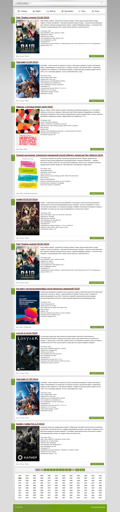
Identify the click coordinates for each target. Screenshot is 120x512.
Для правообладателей (98, 507)
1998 (34, 480)
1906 (100, 485)
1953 (63, 493)
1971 (49, 497)
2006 (27, 485)
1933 (78, 493)
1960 (63, 475)
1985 (41, 488)
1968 (56, 480)
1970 (56, 475)
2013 (19, 493)
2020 (19, 475)
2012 (19, 495)
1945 (70, 488)
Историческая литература (30, 193)
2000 (34, 475)
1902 (100, 495)
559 (77, 469)
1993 (34, 493)
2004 (27, 490)
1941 (70, 497)
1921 (85, 497)
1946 (70, 485)
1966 (56, 485)
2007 (27, 483)
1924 (85, 490)
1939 (78, 478)
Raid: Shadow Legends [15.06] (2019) (32, 17)
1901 (100, 497)
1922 (85, 495)
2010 (27, 475)
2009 (27, 478)
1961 (56, 497)
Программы (68, 11)
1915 (92, 488)
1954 (63, 490)
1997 (34, 483)
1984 (41, 490)
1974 (49, 490)
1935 (78, 488)
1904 (100, 490)
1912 (92, 495)
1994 (34, 490)
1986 (41, 485)
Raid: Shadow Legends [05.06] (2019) (32, 244)
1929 (85, 478)
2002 (27, 495)
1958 (63, 480)
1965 (56, 488)
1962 (56, 495)
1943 (70, 493)
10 (69, 469)
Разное (27, 56)
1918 (92, 480)
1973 (49, 493)
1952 (63, 495)
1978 (49, 480)
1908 (100, 480)
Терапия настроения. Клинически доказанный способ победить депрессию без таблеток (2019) (59, 155)
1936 (78, 485)
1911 (92, 497)
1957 (63, 483)
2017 (19, 483)
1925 (85, 488)
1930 (85, 475)
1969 (56, 478)
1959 (63, 478)
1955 (63, 488)
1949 (70, 478)
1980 (49, 475)
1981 (41, 497)
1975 (49, 488)
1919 (92, 478)
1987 (41, 483)
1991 (34, 497)
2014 (19, 490)
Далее (82, 469)
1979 (49, 478)
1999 (34, 478)
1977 (49, 483)
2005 (27, 488)
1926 (85, 485)
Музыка (53, 11)
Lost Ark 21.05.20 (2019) (27, 333)
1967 (56, 483)
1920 (92, 475)
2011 (19, 497)
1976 (49, 485)
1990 (41, 475)
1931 (78, 497)
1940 (78, 475)
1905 (100, 488)
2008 (27, 480)
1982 (41, 495)
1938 (78, 480)
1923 (85, 493)
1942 (70, 495)
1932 (78, 495)
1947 (70, 483)
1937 (78, 483)
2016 (19, 485)
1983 (41, 493)
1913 (92, 493)
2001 (27, 497)
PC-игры (22, 56)
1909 (100, 478)
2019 (19, 478)
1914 (92, 490)
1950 (70, 475)
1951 (63, 497)
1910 (100, 475)
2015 (19, 488)
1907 (100, 483)
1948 (70, 480)
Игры (83, 11)
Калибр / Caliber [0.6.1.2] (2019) (30, 424)
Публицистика (27, 327)
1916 (92, 485)
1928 (85, 480)
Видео (38, 11)
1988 (41, 480)
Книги (97, 11)
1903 (100, 493)
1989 (41, 478)
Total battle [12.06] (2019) (27, 62)
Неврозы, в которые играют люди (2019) (34, 107)
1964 (56, 490)
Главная (24, 11)
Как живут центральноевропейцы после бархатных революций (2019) (48, 288)
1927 (85, 483)
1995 (34, 488)
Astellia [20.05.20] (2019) (27, 199)
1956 (63, 485)
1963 (56, 493)
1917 (92, 483)
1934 (78, 490)
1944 (70, 490)
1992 (34, 495)
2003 (27, 493)
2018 (19, 480)
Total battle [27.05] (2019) (27, 379)
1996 (34, 485)
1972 (49, 495)
